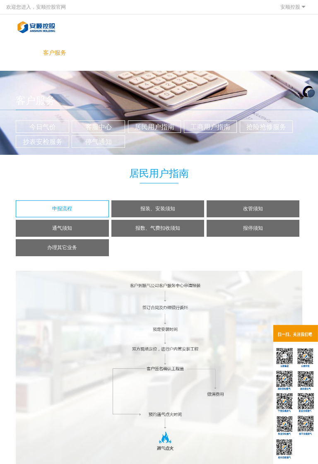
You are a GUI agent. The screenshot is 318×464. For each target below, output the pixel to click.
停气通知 (98, 141)
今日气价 (42, 126)
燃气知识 (157, 52)
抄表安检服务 (43, 141)
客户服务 (54, 52)
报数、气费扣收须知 (157, 228)
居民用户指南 (154, 126)
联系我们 (209, 52)
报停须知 (253, 228)
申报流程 (62, 209)
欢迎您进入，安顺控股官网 (36, 7)
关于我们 (29, 52)
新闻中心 (80, 52)
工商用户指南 (210, 126)
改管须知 (253, 209)
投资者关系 (106, 56)
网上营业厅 (131, 56)
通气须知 (62, 228)
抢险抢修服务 (266, 126)
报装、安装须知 (157, 209)
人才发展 (183, 52)
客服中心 (98, 126)
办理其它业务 (62, 247)
